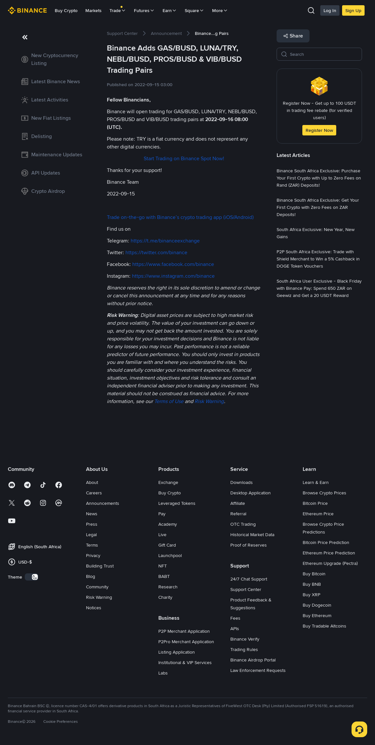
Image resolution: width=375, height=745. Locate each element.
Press (91, 524)
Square (194, 10)
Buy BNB (312, 584)
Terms (92, 545)
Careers (94, 493)
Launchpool (170, 555)
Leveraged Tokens (176, 503)
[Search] (324, 54)
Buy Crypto (66, 10)
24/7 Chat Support (248, 579)
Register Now (319, 130)
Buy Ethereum (317, 615)
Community (97, 587)
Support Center (245, 589)
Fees (235, 618)
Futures (144, 10)
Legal (91, 534)
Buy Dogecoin (317, 605)
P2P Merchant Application (184, 631)
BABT (164, 576)
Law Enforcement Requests (258, 670)
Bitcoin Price (315, 503)
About (92, 482)
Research (168, 587)
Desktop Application (250, 493)
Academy (167, 524)
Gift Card (167, 545)
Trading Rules (244, 649)
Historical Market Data (252, 534)
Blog (90, 576)
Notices (93, 608)
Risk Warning (99, 597)
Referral (238, 514)
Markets (93, 10)
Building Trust (100, 566)
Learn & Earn (316, 482)
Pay (162, 514)
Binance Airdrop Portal (253, 660)
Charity (165, 597)
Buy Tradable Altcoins (324, 626)
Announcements (102, 503)
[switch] (31, 577)
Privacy (93, 555)
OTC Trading (243, 524)
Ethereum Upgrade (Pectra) (330, 563)
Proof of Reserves (248, 545)
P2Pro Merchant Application (186, 641)
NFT (162, 566)
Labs (163, 673)
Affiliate (237, 503)
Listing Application (176, 652)
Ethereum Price (318, 514)
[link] (52, 59)
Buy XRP (311, 595)
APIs (234, 628)
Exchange (168, 482)
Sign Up (353, 10)
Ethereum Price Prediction (329, 553)
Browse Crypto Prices (324, 493)
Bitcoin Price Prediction (326, 542)
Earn (170, 10)
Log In (330, 10)
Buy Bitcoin (314, 574)
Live (162, 534)
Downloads (241, 482)
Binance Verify (244, 639)
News (91, 514)
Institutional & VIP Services (185, 662)
